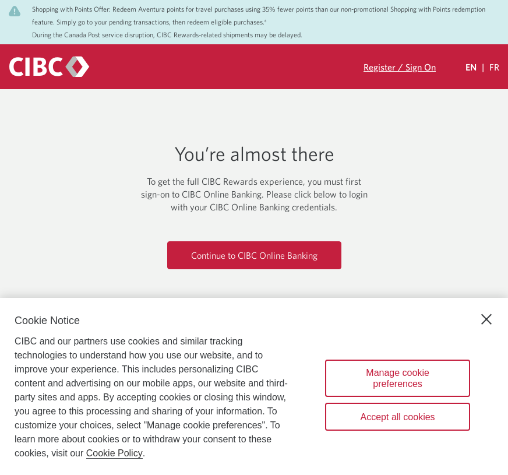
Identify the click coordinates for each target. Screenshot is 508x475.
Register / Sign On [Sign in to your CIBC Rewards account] (400, 67)
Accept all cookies (398, 417)
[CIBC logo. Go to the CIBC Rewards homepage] (49, 67)
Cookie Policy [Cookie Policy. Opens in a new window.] (114, 453)
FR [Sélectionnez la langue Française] (494, 67)
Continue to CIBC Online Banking (254, 255)
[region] (254, 386)
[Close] (486, 319)
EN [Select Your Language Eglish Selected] (471, 67)
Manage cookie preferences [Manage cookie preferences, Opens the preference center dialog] (397, 378)
